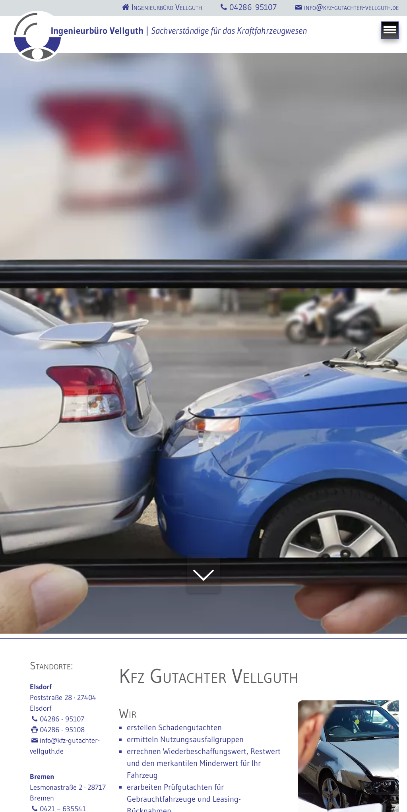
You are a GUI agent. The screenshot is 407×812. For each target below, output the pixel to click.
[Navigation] (390, 30)
